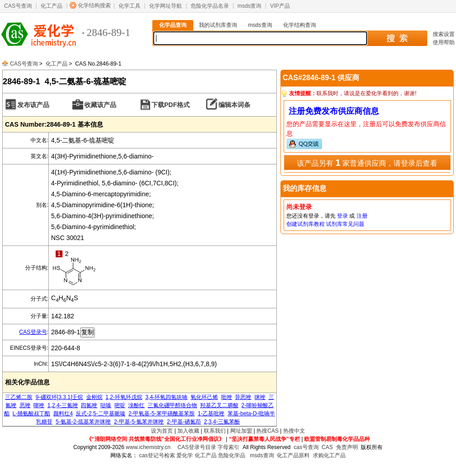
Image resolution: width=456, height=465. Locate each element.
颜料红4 (63, 413)
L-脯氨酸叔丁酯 (32, 413)
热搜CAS (267, 431)
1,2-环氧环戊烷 (123, 397)
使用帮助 (444, 42)
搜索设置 (444, 34)
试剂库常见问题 (345, 224)
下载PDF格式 (170, 104)
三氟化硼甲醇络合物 (172, 405)
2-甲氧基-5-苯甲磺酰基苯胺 (162, 413)
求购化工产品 (329, 455)
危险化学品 (231, 455)
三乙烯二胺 (18, 397)
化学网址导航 (165, 6)
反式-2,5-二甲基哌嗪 (100, 413)
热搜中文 (294, 431)
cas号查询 (306, 447)
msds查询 (250, 6)
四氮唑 (89, 405)
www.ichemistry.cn (148, 447)
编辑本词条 (234, 104)
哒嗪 (105, 405)
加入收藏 (188, 431)
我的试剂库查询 (218, 25)
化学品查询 (173, 25)
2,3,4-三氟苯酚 (222, 422)
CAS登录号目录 (196, 447)
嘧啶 (119, 405)
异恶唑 (243, 397)
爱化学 (184, 455)
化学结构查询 (299, 25)
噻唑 (38, 405)
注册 (362, 216)
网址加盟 (241, 431)
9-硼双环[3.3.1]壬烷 (59, 397)
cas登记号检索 (157, 455)
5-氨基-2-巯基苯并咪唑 (83, 422)
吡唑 (226, 397)
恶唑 (25, 405)
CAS (327, 447)
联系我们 (215, 431)
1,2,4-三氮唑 (62, 405)
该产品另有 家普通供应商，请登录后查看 (367, 163)
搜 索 (397, 38)
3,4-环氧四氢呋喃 (166, 397)
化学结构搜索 (94, 5)
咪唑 (259, 397)
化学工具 (129, 6)
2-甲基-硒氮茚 (184, 422)
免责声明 (347, 447)
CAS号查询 (18, 6)
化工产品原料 (293, 455)
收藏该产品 (100, 104)
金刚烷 (94, 397)
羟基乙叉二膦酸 (219, 405)
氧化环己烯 (204, 397)
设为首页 (162, 431)
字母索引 (228, 447)
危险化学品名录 (210, 6)
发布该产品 (33, 104)
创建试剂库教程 (305, 224)
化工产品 (51, 6)
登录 (342, 216)
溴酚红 (136, 405)
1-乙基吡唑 (211, 413)
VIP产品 (280, 6)
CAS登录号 (33, 332)
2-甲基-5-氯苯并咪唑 (139, 422)
